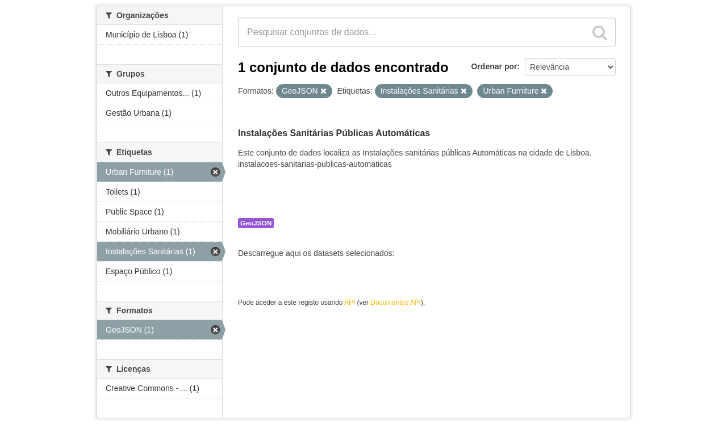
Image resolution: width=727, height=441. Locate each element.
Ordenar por (494, 66)
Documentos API (395, 302)
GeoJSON (255, 223)
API (349, 302)
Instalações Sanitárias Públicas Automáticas (334, 133)
